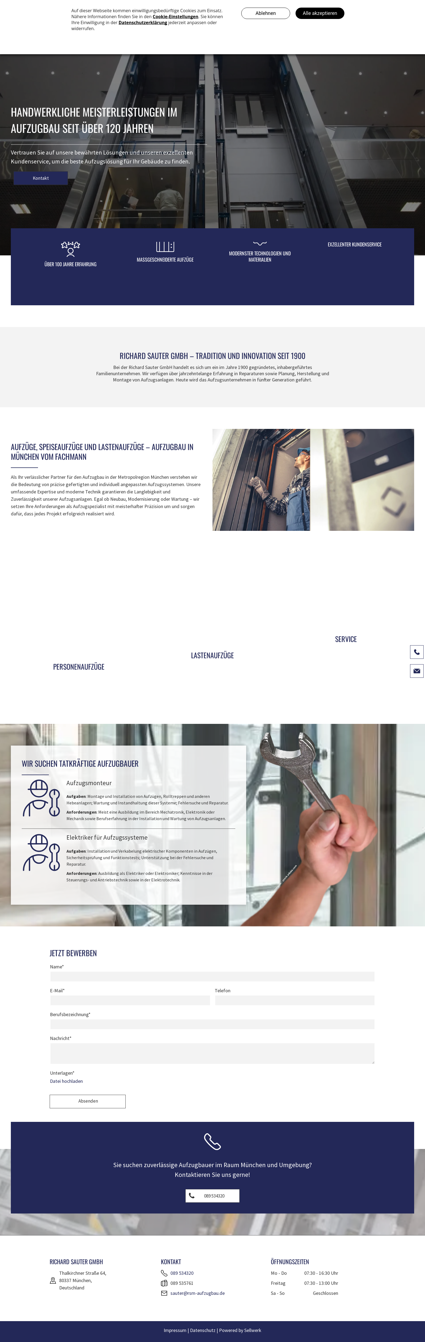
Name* (57, 967)
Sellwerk (252, 1330)
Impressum (175, 1330)
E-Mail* (57, 990)
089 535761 (182, 1283)
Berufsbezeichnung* (70, 1014)
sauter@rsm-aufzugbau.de (197, 1293)
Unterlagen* (62, 1073)
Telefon (222, 990)
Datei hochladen (66, 1081)
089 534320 (182, 1273)
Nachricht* (61, 1038)
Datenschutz (202, 1330)
